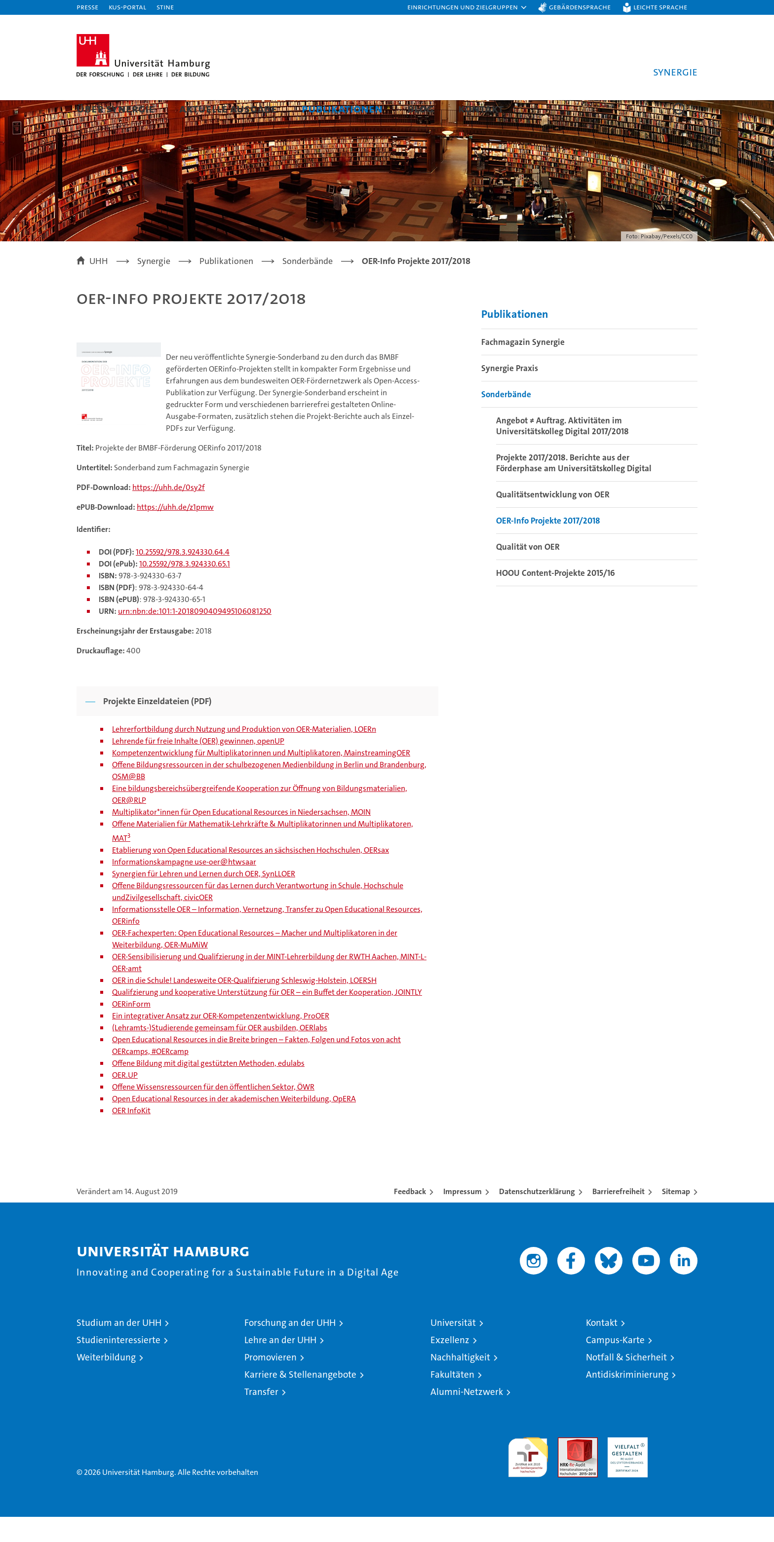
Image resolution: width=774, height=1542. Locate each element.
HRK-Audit (625, 1468)
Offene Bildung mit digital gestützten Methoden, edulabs (208, 1088)
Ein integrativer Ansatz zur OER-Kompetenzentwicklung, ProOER (220, 1041)
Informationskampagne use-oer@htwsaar (184, 887)
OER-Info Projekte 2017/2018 (548, 545)
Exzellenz (449, 1365)
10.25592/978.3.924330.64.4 (183, 577)
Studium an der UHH (119, 1348)
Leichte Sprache (660, 6)
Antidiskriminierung (627, 1399)
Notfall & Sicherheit (626, 1382)
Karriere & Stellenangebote (300, 1399)
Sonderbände (506, 419)
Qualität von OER (528, 571)
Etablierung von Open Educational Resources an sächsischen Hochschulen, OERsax (250, 875)
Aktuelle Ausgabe (228, 108)
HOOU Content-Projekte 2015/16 (555, 598)
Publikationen (342, 108)
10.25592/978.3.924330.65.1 (184, 589)
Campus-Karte (615, 1365)
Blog (420, 108)
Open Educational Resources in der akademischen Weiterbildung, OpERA (234, 1124)
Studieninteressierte (118, 1365)
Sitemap (676, 1216)
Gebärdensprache (580, 6)
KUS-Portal (127, 6)
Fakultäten (452, 1399)
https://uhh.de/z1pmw (175, 532)
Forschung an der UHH (290, 1348)
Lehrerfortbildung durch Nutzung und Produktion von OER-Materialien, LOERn (244, 754)
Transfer (261, 1417)
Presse (87, 6)
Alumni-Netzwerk (466, 1417)
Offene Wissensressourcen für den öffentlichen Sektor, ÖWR (213, 1112)
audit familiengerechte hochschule (528, 1478)
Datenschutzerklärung (537, 1216)
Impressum (462, 1216)
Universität (453, 1348)
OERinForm (131, 1029)
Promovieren (270, 1382)
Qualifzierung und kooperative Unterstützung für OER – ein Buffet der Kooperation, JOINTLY (267, 1017)
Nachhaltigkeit (460, 1382)
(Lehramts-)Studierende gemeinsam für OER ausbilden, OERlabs (219, 1053)
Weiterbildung (106, 1382)
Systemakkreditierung (677, 1468)
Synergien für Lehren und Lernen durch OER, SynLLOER (203, 899)
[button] (467, 7)
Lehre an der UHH (280, 1365)
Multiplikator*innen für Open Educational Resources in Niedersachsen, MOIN (241, 837)
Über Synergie (116, 108)
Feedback (410, 1216)
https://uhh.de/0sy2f (168, 512)
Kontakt (480, 108)
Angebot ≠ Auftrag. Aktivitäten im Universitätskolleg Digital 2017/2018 (562, 451)
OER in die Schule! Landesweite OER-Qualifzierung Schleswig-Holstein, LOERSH (244, 1005)
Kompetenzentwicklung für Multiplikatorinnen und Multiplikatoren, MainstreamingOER (261, 778)
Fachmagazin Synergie (523, 367)
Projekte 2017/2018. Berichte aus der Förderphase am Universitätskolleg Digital (574, 488)
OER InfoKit (131, 1135)
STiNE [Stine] (165, 6)
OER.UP (125, 1100)
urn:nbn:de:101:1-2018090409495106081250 (194, 636)
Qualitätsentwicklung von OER (553, 519)
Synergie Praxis (509, 393)
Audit (567, 1468)
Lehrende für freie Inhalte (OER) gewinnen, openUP (198, 766)
